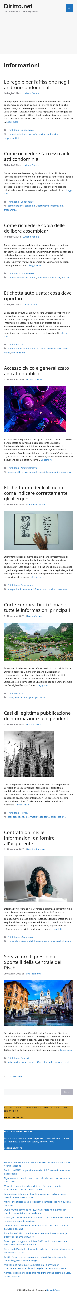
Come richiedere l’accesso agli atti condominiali (36, 156)
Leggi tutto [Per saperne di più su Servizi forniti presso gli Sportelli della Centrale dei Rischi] (66, 1049)
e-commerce (42, 941)
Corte (10, 697)
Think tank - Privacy (18, 812)
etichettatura (25, 589)
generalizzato (36, 471)
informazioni (39, 134)
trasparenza (10, 209)
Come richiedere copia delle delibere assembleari (34, 228)
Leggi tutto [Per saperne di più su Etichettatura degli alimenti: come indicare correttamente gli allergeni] (38, 577)
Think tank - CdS (16, 344)
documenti (43, 205)
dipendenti (18, 816)
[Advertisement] (38, 35)
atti (19, 471)
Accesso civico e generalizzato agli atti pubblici (36, 371)
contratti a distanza (18, 941)
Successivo (17, 1076)
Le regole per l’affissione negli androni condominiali (36, 84)
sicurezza (62, 589)
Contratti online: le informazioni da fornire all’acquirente (29, 838)
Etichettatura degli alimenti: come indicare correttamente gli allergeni (36, 493)
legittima (45, 816)
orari (24, 1062)
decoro (27, 134)
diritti (32, 941)
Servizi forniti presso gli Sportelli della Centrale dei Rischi (32, 962)
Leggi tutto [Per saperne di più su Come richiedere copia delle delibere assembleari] (35, 265)
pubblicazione (58, 816)
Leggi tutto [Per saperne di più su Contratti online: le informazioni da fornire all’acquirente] (57, 928)
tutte (43, 697)
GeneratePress (53, 1290)
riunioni (56, 277)
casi (10, 816)
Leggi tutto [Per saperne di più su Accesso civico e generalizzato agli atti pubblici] (46, 459)
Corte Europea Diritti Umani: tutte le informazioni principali (37, 607)
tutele (68, 941)
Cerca (67, 1091)
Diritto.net (18, 6)
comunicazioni (15, 134)
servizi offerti (35, 1062)
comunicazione (16, 205)
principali (34, 697)
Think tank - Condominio (21, 129)
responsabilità (12, 138)
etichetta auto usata (18, 348)
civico (25, 471)
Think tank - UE (16, 693)
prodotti (52, 589)
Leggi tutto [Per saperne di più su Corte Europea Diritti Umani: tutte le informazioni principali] (43, 685)
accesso (12, 471)
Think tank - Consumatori (21, 585)
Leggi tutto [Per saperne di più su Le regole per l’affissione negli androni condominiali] (12, 121)
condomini (30, 205)
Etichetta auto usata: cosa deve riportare (38, 296)
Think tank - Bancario (19, 1058)
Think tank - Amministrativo (22, 467)
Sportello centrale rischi (56, 1062)
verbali (65, 277)
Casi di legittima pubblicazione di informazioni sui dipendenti (37, 716)
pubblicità (52, 134)
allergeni (12, 589)
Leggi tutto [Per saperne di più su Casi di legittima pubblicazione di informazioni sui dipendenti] (23, 804)
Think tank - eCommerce (20, 937)
